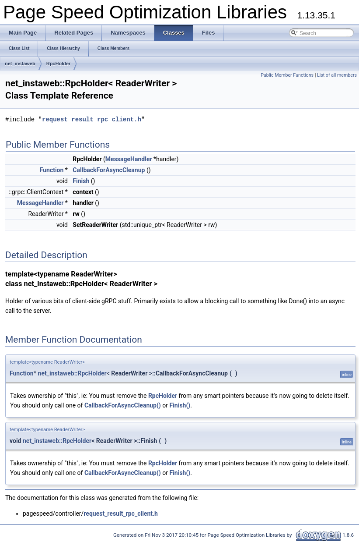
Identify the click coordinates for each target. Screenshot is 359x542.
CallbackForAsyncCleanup (109, 170)
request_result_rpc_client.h (91, 119)
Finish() (179, 405)
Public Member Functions (287, 75)
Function (52, 170)
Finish (81, 180)
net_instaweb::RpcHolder (72, 373)
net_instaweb (20, 63)
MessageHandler (128, 159)
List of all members (337, 75)
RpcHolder (58, 63)
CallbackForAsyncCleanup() (122, 405)
